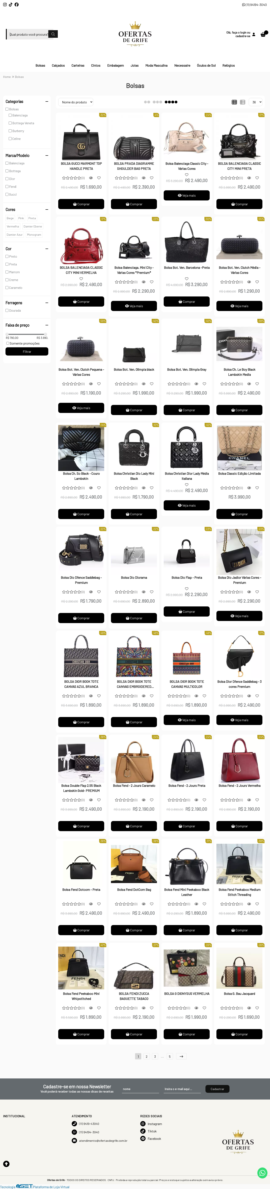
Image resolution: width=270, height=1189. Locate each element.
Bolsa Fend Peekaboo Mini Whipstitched (81, 996)
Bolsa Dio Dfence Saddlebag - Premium (81, 579)
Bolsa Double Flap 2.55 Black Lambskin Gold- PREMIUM (81, 788)
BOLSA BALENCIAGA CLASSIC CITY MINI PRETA (239, 165)
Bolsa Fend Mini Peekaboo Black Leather (186, 892)
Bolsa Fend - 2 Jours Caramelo (134, 785)
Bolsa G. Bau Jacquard (239, 994)
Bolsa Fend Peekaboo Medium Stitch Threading (240, 892)
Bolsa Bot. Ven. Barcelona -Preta (187, 267)
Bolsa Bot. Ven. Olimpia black (134, 369)
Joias (135, 65)
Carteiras (78, 65)
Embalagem (115, 65)
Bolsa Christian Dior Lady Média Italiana (187, 475)
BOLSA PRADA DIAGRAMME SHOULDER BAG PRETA (134, 165)
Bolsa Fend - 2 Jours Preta (186, 785)
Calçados (58, 65)
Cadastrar (217, 1089)
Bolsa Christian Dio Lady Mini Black (134, 475)
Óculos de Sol (206, 65)
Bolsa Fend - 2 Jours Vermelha (240, 785)
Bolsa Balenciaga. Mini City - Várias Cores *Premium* (134, 270)
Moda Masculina (156, 65)
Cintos (95, 65)
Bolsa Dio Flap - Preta (186, 577)
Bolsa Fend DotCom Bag (134, 889)
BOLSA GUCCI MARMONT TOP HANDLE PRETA (81, 165)
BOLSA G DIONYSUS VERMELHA (186, 994)
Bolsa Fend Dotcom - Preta (81, 889)
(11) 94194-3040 (254, 5)
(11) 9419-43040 (85, 1123)
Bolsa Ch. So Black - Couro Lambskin (81, 475)
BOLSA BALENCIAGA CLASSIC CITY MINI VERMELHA (81, 270)
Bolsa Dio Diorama (134, 577)
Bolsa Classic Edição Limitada (239, 473)
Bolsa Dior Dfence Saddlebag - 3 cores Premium (239, 684)
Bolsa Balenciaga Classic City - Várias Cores (186, 165)
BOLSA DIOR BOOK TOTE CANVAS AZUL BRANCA (81, 684)
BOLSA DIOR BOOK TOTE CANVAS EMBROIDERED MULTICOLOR (134, 684)
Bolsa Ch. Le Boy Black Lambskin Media (239, 371)
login (243, 32)
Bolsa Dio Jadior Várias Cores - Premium (239, 579)
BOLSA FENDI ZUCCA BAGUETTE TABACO (134, 996)
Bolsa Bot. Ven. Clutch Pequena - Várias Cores (81, 371)
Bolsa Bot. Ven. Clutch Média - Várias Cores (239, 270)
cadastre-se (242, 36)
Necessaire (182, 65)
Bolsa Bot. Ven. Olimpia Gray (186, 369)
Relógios (228, 65)
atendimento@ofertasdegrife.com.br (99, 1140)
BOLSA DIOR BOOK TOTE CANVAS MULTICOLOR (187, 684)
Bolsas (40, 65)
